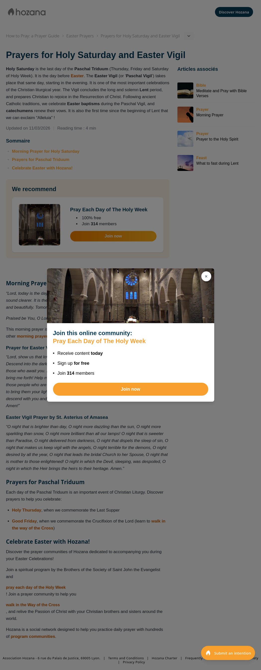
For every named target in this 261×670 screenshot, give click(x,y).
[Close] (206, 276)
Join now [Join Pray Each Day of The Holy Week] (130, 389)
